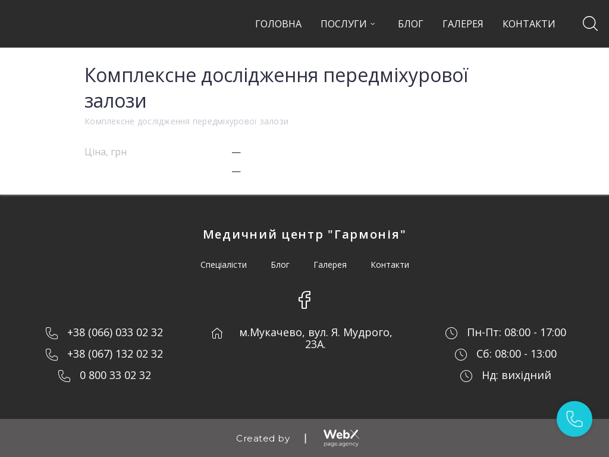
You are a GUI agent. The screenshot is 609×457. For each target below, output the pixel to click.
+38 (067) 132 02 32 (115, 353)
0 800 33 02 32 (115, 375)
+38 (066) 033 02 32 (115, 332)
